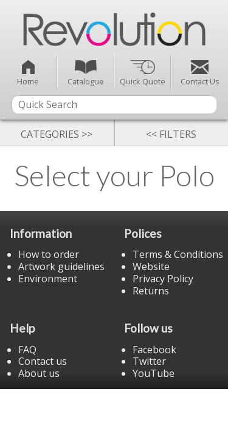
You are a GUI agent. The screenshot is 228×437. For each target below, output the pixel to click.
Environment (47, 278)
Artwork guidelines (61, 266)
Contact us (42, 361)
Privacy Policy (163, 278)
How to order (48, 254)
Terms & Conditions (178, 254)
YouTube (153, 373)
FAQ (27, 349)
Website (151, 266)
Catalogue (85, 73)
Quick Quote (142, 73)
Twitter (149, 361)
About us (39, 373)
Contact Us (200, 73)
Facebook (154, 349)
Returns (151, 290)
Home (28, 73)
